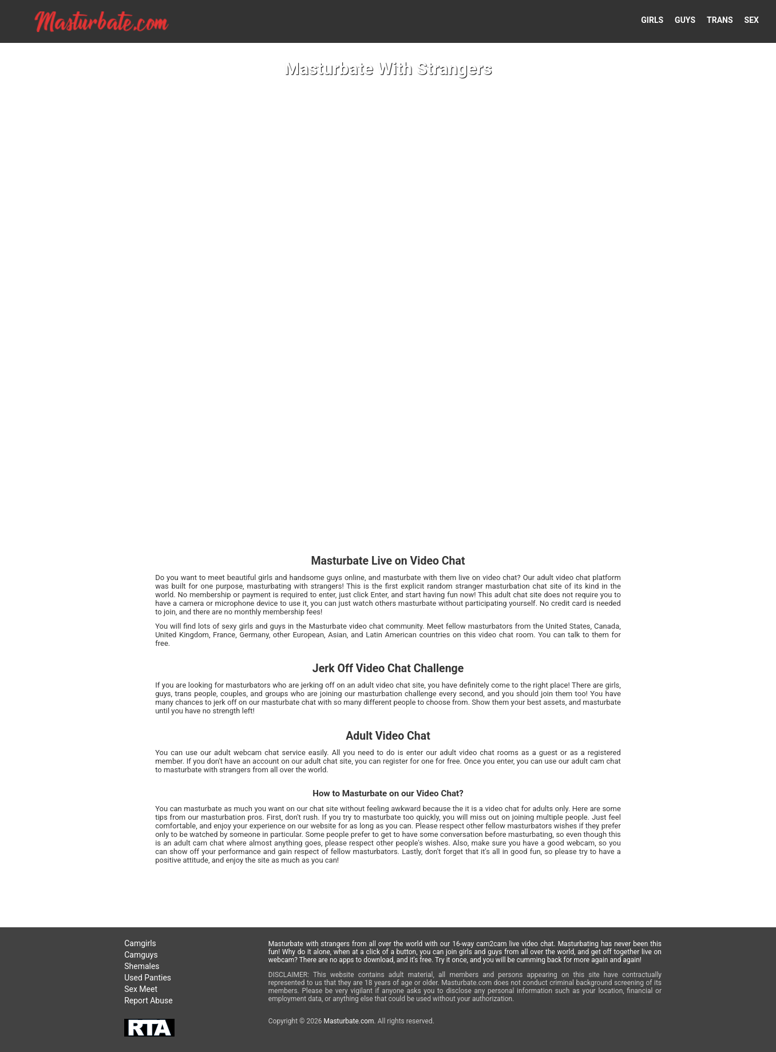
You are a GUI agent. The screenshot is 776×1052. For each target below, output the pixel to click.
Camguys (140, 954)
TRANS (720, 20)
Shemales (141, 966)
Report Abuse (148, 1000)
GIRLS (652, 20)
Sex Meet (140, 989)
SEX (752, 20)
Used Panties (147, 977)
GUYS (685, 20)
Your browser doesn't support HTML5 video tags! (388, 526)
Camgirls (140, 943)
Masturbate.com (348, 1021)
